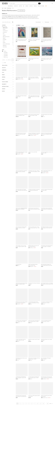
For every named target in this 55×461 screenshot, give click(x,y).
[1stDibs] (5, 3)
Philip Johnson (11, 18)
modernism (9, 16)
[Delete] (20, 25)
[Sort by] (39, 22)
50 (47, 403)
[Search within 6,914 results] (7, 22)
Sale (46, 5)
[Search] (24, 3)
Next (51, 403)
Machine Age (4, 18)
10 (43, 403)
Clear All (23, 25)
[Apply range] (12, 60)
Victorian (20, 16)
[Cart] (52, 3)
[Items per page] (48, 22)
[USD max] (9, 60)
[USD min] (4, 60)
